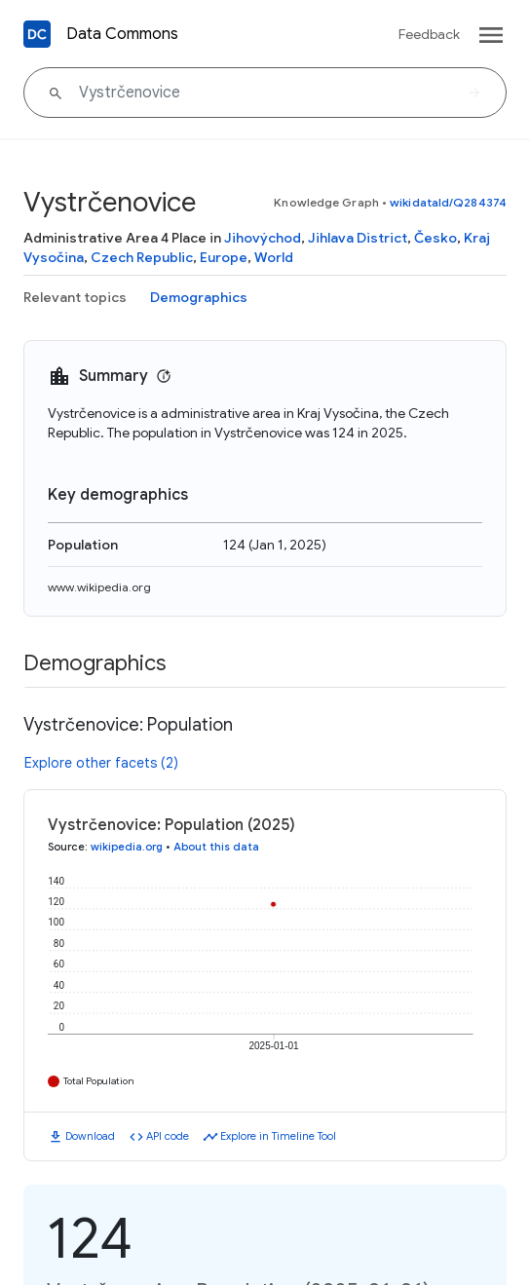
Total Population (98, 1081)
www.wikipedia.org (99, 587)
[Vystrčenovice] (265, 92)
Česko (435, 237)
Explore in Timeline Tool (278, 1136)
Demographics (198, 297)
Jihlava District (357, 237)
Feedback (429, 34)
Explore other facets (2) (101, 763)
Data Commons (122, 34)
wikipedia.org (127, 846)
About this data (216, 846)
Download (90, 1136)
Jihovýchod (262, 237)
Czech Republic (142, 257)
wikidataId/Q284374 (448, 202)
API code (167, 1136)
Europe (223, 257)
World (273, 257)
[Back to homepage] (37, 34)
